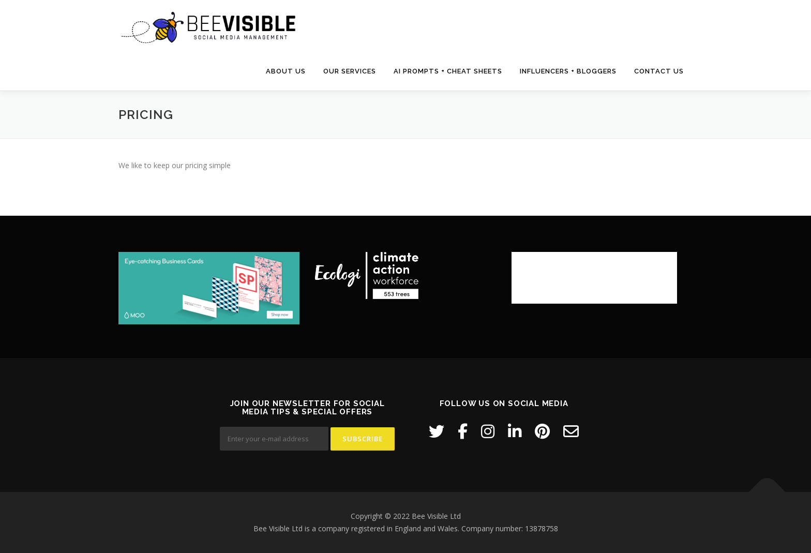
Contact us (659, 71)
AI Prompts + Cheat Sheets (448, 71)
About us (286, 71)
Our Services (349, 71)
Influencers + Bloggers (568, 71)
